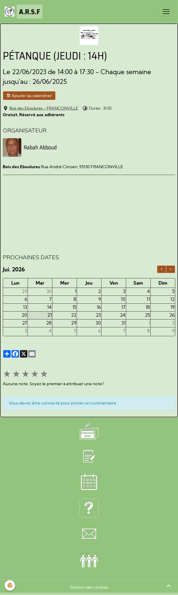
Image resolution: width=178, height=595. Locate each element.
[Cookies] (10, 585)
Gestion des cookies (89, 587)
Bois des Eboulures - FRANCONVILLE (43, 108)
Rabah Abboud (40, 147)
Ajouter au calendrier (29, 95)
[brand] (23, 12)
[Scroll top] (169, 586)
